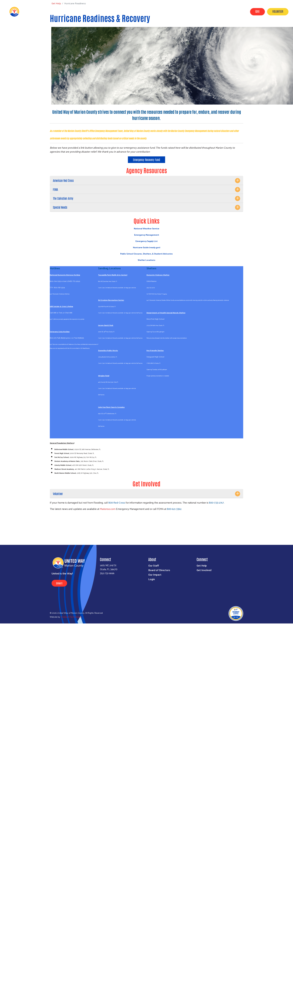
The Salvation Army (63, 198)
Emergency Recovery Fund (146, 160)
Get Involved (175, 11)
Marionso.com (107, 508)
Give (257, 11)
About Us (158, 11)
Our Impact (208, 11)
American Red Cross (63, 180)
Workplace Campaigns (231, 11)
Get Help (192, 11)
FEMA (55, 189)
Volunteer (277, 11)
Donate (59, 583)
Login (151, 579)
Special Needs (60, 207)
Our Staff (153, 565)
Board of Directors (159, 570)
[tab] (146, 180)
